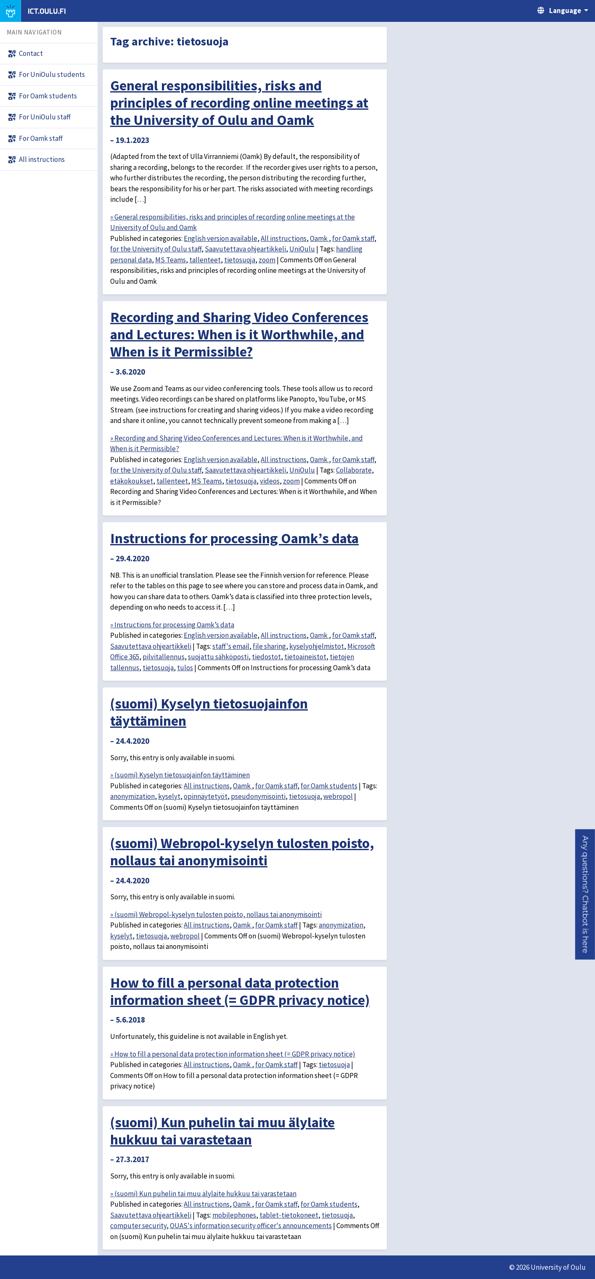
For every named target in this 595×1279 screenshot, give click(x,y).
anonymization (132, 796)
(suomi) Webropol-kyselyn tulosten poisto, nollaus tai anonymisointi (242, 851)
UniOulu (302, 249)
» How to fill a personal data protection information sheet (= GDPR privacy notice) (232, 1054)
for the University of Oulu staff (155, 249)
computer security (138, 1225)
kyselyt (169, 796)
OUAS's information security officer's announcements (251, 1225)
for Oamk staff (353, 238)
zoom (267, 259)
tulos (185, 667)
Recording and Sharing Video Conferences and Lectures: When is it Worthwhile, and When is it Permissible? (239, 334)
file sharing (269, 646)
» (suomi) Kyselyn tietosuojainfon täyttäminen (180, 775)
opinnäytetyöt (205, 796)
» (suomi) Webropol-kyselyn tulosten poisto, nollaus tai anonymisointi (216, 914)
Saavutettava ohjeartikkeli (245, 249)
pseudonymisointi (258, 796)
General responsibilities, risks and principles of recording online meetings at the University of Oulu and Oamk (239, 103)
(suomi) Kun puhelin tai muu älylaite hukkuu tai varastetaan (222, 1130)
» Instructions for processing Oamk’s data (172, 624)
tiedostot (266, 656)
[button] (585, 894)
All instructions (284, 238)
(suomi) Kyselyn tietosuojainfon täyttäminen (209, 712)
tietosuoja (239, 259)
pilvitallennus (164, 656)
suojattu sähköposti (218, 656)
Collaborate (354, 470)
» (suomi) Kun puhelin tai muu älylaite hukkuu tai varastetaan (203, 1193)
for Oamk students (329, 785)
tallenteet (205, 259)
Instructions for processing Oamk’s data (234, 538)
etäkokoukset (131, 481)
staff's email (230, 646)
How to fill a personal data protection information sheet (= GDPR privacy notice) (240, 991)
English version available (220, 238)
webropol (338, 796)
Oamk (319, 238)
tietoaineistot (305, 656)
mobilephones (234, 1215)
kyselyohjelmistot (316, 646)
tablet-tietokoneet (288, 1215)
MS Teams (170, 259)
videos (270, 481)
